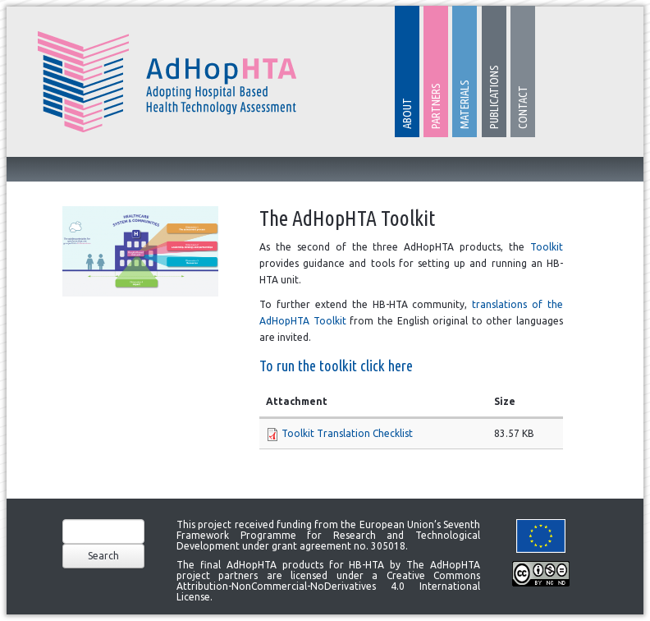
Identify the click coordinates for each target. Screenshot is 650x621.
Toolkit (546, 247)
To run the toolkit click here (336, 366)
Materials (464, 104)
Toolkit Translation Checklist (347, 433)
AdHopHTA (167, 81)
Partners (435, 106)
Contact (522, 107)
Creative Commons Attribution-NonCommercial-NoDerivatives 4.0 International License (328, 586)
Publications (494, 97)
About (407, 113)
